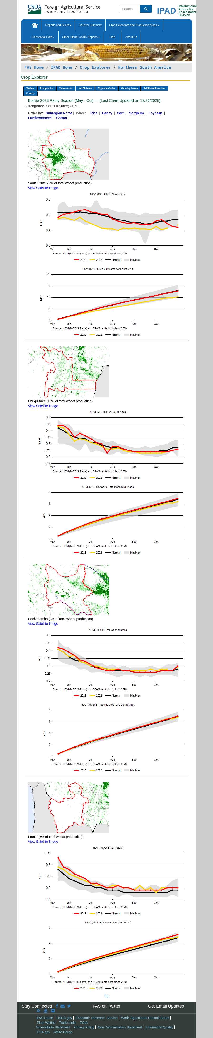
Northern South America (144, 67)
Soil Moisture (85, 88)
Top (106, 996)
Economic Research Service (97, 1018)
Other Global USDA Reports (81, 37)
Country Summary (90, 25)
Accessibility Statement (53, 1027)
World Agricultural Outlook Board (145, 1018)
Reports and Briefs (58, 25)
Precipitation (46, 88)
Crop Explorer (95, 67)
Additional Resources (154, 88)
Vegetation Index (106, 88)
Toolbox (30, 88)
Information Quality (159, 1027)
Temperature (66, 88)
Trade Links (67, 1022)
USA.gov (43, 1032)
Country (30, 93)
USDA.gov (64, 1018)
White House (63, 1032)
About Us (131, 37)
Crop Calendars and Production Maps (134, 25)
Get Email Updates (166, 1006)
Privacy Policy (84, 1027)
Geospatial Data (43, 37)
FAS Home (34, 67)
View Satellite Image (43, 188)
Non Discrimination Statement (120, 1027)
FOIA (84, 1022)
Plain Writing (46, 1022)
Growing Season (129, 88)
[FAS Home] (52, 8)
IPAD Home (62, 67)
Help (112, 37)
